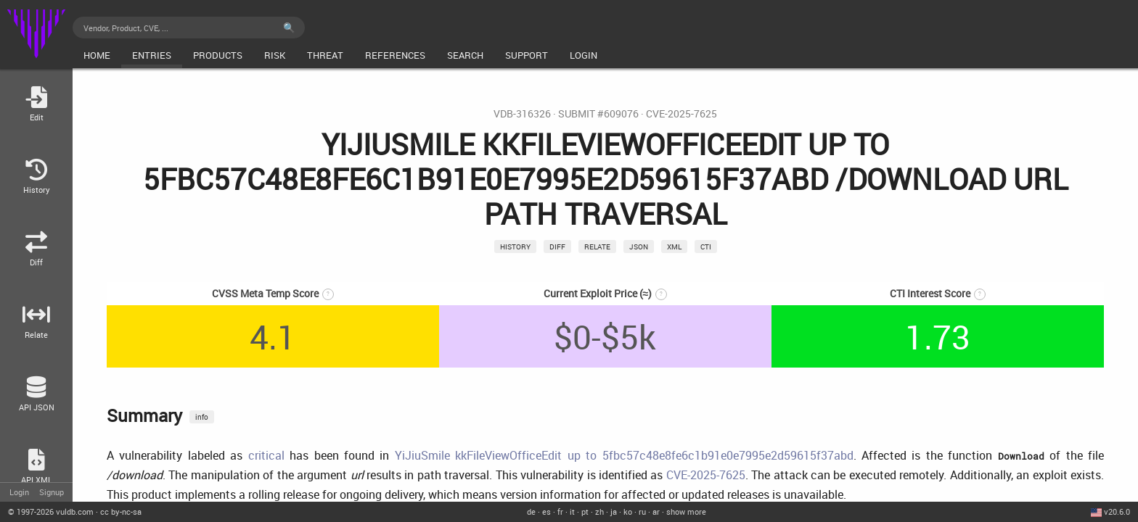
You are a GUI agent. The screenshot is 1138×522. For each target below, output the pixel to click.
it (572, 511)
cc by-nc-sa (121, 511)
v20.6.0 (1117, 511)
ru (642, 511)
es (546, 511)
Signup (51, 491)
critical (266, 455)
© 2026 (51, 511)
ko (627, 511)
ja (613, 511)
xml (674, 246)
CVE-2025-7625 (681, 113)
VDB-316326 (522, 113)
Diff (557, 246)
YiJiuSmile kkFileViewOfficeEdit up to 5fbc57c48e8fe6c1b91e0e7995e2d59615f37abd (624, 455)
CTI (705, 246)
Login (19, 491)
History (515, 246)
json (638, 246)
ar (656, 511)
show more (686, 511)
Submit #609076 (598, 113)
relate (597, 246)
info (201, 417)
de (531, 511)
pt (585, 511)
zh (599, 511)
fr (560, 511)
